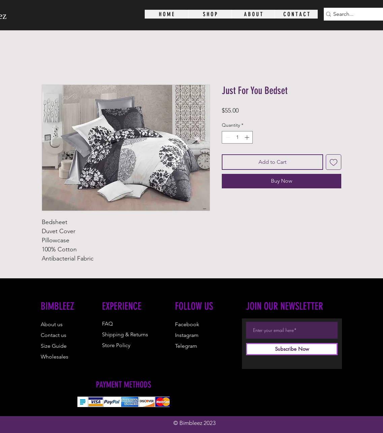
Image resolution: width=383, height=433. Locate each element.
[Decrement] (227, 137)
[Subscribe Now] (292, 349)
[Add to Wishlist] (333, 162)
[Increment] (247, 137)
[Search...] (356, 14)
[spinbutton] (237, 137)
